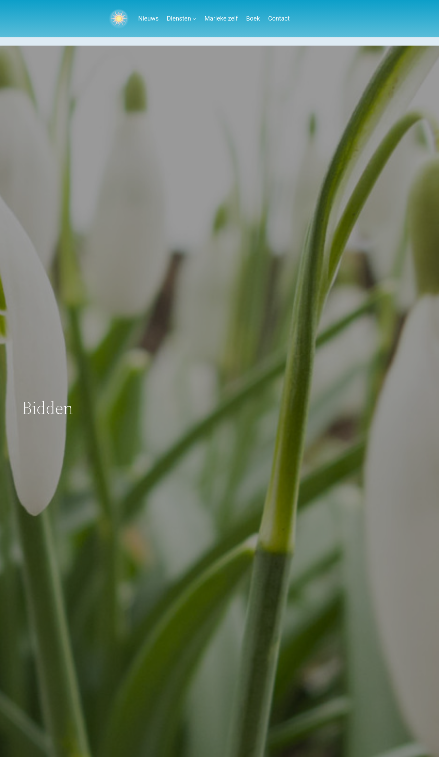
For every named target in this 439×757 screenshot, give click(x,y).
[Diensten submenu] (194, 19)
